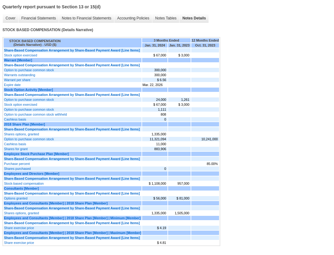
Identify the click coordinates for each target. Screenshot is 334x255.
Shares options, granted (21, 134)
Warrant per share (17, 80)
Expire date (12, 85)
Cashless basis (15, 119)
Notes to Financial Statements (85, 18)
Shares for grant (15, 149)
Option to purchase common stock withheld (35, 114)
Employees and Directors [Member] (31, 173)
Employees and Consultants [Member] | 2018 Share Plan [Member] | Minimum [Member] (72, 218)
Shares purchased (17, 169)
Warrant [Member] (18, 60)
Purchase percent (17, 164)
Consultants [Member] (21, 188)
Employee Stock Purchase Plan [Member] (36, 154)
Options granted (15, 198)
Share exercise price (19, 228)
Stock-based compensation (24, 183)
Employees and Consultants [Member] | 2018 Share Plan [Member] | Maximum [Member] (72, 233)
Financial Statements (37, 18)
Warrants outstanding (19, 75)
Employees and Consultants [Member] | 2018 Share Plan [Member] (56, 203)
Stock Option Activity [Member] (28, 90)
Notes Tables (164, 18)
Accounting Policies (131, 18)
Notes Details (192, 18)
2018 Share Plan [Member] (24, 124)
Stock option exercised (20, 55)
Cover (8, 18)
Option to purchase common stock (29, 70)
